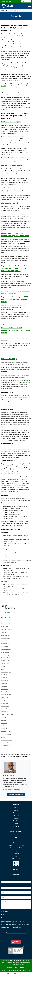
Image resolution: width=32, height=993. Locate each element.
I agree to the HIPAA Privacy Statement (16, 933)
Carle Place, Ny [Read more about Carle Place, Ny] (5, 635)
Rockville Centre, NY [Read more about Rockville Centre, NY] (6, 731)
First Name (4, 879)
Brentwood (16, 813)
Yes (3, 914)
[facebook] (16, 837)
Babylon (16, 810)
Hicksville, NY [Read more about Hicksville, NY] (4, 743)
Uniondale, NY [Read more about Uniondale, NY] (4, 720)
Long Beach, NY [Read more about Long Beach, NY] (5, 717)
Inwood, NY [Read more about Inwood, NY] (4, 709)
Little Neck (16, 821)
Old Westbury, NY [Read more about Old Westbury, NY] (5, 624)
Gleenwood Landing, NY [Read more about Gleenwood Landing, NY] (7, 695)
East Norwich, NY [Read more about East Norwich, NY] (5, 658)
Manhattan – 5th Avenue (16, 834)
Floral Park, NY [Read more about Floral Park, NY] (5, 686)
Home (2, 10)
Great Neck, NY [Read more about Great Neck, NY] (5, 683)
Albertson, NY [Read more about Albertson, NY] (4, 680)
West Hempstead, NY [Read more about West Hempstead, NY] (6, 726)
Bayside (16, 808)
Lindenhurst (16, 823)
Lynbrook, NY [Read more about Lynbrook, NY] (4, 621)
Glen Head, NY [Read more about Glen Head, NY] (4, 711)
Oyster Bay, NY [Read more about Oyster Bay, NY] (5, 663)
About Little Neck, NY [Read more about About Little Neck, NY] (6, 740)
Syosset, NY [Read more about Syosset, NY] (4, 692)
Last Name (4, 885)
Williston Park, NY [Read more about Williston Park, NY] (5, 638)
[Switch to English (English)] (9, 974)
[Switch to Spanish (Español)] (19, 974)
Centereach (16, 815)
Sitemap (9, 967)
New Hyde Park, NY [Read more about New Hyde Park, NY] (6, 734)
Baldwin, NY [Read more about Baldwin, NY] (4, 729)
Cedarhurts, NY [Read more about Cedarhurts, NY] (5, 661)
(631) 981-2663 (26, 382)
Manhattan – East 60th (16, 831)
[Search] (30, 1)
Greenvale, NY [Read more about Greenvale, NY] (4, 703)
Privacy (15, 967)
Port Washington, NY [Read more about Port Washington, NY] (6, 629)
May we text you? (5, 911)
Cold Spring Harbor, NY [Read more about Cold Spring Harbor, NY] (7, 714)
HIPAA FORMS (16, 955)
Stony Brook (16, 818)
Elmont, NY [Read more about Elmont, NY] (4, 641)
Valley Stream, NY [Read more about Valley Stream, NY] (5, 655)
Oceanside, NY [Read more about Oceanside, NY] (5, 646)
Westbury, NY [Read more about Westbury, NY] (4, 669)
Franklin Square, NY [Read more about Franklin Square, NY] (6, 666)
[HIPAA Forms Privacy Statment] (6, 932)
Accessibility (21, 967)
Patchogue (16, 826)
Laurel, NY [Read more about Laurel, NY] (3, 632)
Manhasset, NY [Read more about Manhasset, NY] (5, 627)
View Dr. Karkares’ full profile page (11, 790)
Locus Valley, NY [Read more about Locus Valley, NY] (5, 652)
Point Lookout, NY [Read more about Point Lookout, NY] (6, 649)
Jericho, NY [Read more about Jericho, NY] (4, 700)
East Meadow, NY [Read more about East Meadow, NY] (5, 745)
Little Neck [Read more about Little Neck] (4, 723)
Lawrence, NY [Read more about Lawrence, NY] (4, 737)
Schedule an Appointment (16, 794)
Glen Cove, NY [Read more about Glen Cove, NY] (4, 697)
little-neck (8, 10)
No (3, 917)
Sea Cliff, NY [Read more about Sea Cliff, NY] (4, 678)
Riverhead (16, 829)
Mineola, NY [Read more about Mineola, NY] (4, 675)
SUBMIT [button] (16, 942)
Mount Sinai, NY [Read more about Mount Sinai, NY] (5, 706)
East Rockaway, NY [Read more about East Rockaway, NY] (6, 672)
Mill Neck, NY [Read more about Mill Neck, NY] (4, 689)
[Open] (29, 6)
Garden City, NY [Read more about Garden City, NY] (5, 644)
